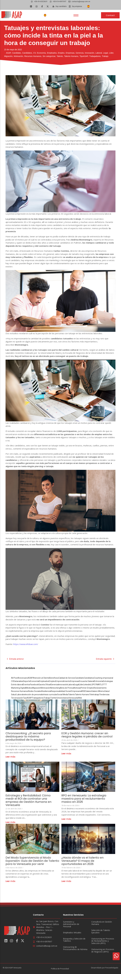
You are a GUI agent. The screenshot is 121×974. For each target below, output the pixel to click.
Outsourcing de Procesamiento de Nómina (75, 948)
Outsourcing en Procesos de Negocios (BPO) (102, 950)
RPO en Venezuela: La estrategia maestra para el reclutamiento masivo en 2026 (84, 798)
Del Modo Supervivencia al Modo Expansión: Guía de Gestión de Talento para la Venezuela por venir (31, 861)
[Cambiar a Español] (88, 6)
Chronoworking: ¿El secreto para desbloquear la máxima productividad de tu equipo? (28, 736)
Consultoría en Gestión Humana (101, 923)
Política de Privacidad (60, 968)
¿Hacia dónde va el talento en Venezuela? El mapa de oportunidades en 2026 (82, 861)
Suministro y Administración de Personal (71, 924)
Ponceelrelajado (111, 968)
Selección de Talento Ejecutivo (100, 931)
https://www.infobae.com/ (25, 644)
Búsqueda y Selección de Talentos (74, 940)
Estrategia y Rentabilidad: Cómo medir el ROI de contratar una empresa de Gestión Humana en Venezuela (29, 800)
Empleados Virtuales (72, 933)
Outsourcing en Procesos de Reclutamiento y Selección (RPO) (102, 941)
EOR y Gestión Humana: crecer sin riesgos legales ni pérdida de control (87, 735)
